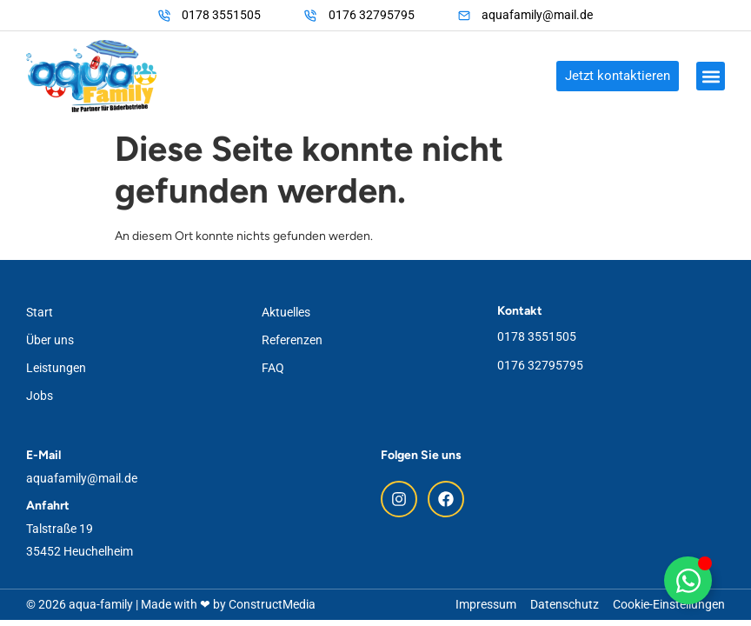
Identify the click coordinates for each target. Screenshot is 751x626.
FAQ (273, 368)
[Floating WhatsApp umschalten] (688, 580)
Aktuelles (286, 312)
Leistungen (56, 368)
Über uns (50, 340)
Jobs (39, 396)
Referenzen (292, 340)
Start (39, 312)
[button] (710, 76)
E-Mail (43, 455)
